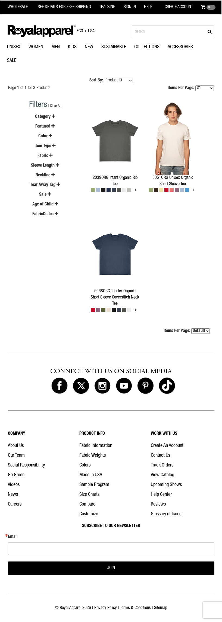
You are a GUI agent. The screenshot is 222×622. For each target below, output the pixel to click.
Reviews (158, 504)
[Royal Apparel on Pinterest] (145, 386)
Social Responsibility (26, 465)
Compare (87, 504)
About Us (16, 445)
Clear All (55, 106)
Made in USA (90, 475)
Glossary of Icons (166, 514)
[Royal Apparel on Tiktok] (167, 386)
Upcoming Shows (166, 485)
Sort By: (96, 80)
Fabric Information (95, 445)
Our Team (16, 455)
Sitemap (160, 608)
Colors (84, 465)
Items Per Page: (191, 88)
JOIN (111, 568)
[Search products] (173, 31)
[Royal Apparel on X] (81, 386)
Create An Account (167, 445)
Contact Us (160, 455)
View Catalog (162, 475)
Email (13, 537)
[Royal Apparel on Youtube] (124, 386)
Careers (14, 504)
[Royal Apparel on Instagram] (102, 386)
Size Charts (89, 494)
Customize (88, 514)
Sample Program (94, 485)
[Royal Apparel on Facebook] (59, 386)
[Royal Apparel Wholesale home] (21, 7)
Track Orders (162, 465)
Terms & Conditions (135, 608)
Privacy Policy (105, 608)
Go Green (16, 475)
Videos (14, 485)
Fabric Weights (92, 455)
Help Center (161, 494)
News (13, 494)
